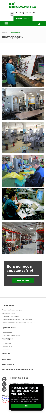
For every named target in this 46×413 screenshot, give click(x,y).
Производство (9, 327)
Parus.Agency (8, 402)
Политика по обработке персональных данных (18, 323)
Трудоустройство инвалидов (12, 310)
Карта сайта (8, 364)
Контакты (6, 359)
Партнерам (7, 339)
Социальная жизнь (8, 313)
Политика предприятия (10, 316)
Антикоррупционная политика (17, 369)
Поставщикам (7, 346)
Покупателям (6, 343)
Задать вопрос (23, 280)
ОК (26, 406)
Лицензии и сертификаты (11, 335)
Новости (6, 353)
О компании (8, 305)
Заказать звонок (23, 18)
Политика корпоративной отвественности (17, 319)
